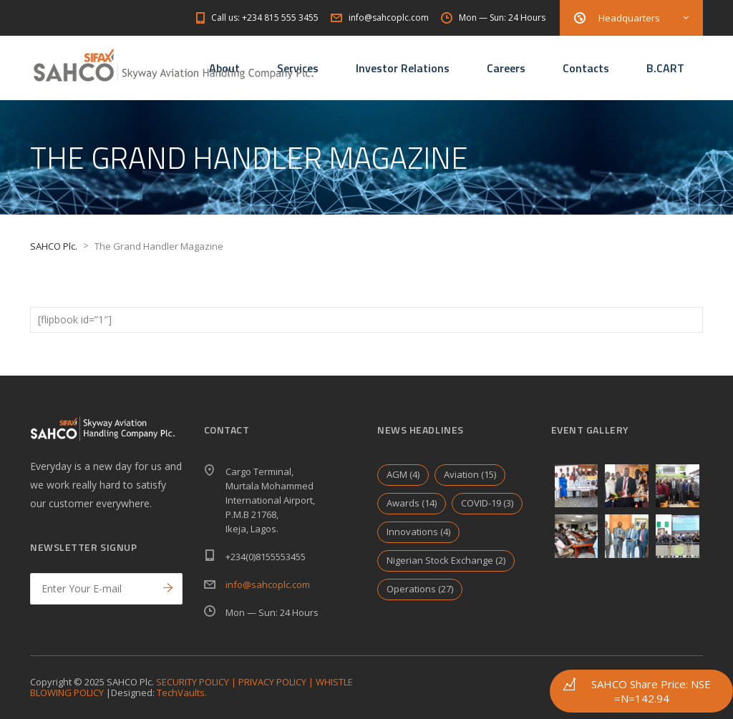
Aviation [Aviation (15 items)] (470, 474)
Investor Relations (403, 68)
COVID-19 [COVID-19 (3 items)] (487, 503)
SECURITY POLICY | (197, 681)
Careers (506, 68)
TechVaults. (182, 692)
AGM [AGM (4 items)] (403, 474)
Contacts (586, 68)
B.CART (665, 68)
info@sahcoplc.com (267, 584)
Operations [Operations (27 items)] (420, 588)
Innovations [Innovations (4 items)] (418, 531)
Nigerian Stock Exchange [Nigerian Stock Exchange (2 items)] (446, 560)
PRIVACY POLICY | (277, 681)
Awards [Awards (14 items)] (412, 503)
